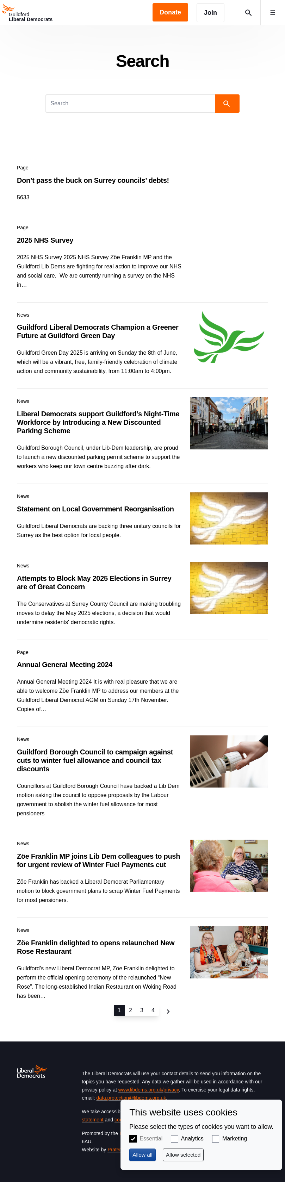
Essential (151, 1138)
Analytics (192, 1138)
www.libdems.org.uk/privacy (148, 1090)
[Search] (130, 103)
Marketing (234, 1138)
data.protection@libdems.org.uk (131, 1098)
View (142, 180)
